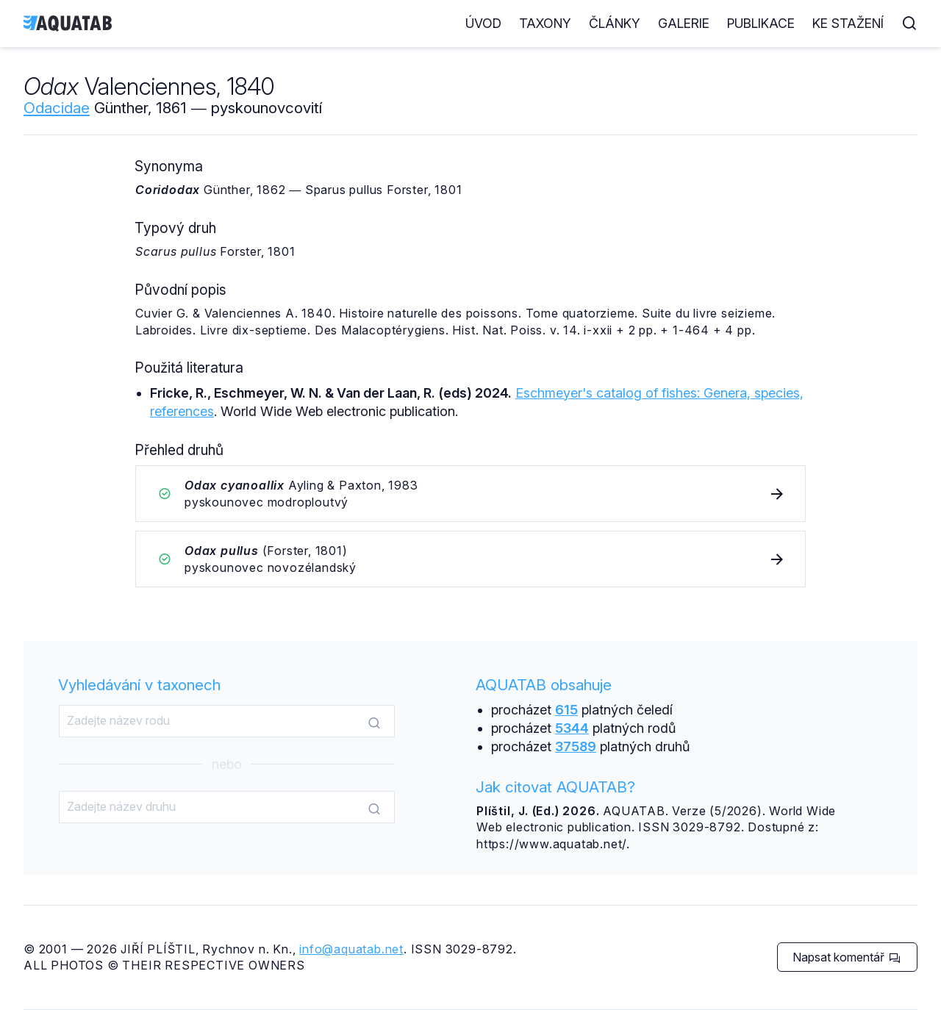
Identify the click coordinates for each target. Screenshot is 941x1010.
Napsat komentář (846, 957)
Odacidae (57, 108)
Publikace (761, 23)
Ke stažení (848, 23)
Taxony (545, 23)
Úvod (483, 23)
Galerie (683, 23)
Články (614, 23)
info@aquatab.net (351, 949)
